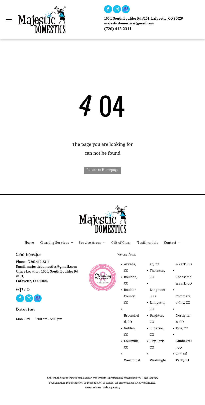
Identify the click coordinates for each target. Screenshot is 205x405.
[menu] (9, 19)
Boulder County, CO (130, 296)
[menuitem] (29, 243)
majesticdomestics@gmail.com (129, 23)
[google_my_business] (126, 9)
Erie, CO (182, 328)
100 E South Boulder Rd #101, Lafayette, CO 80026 (143, 18)
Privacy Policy (111, 387)
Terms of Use (93, 387)
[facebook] (108, 9)
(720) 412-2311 (118, 28)
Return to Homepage (102, 170)
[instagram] (117, 9)
